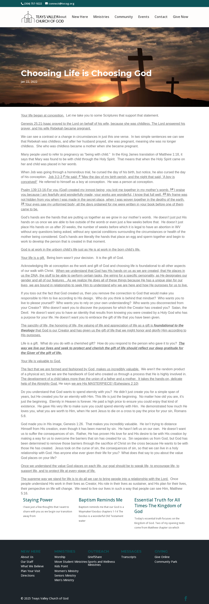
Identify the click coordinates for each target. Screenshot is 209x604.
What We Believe (32, 566)
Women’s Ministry (66, 571)
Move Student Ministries (70, 562)
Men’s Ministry (64, 580)
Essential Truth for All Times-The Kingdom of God (158, 505)
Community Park (166, 562)
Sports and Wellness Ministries (101, 563)
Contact (161, 17)
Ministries (101, 17)
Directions (28, 575)
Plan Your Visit (30, 571)
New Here (80, 17)
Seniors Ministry (65, 575)
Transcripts (128, 557)
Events (143, 17)
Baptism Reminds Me (100, 500)
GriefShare (95, 557)
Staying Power (38, 500)
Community (124, 17)
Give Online (162, 557)
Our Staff (27, 562)
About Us (27, 557)
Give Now (180, 17)
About (61, 17)
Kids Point (61, 566)
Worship (59, 557)
